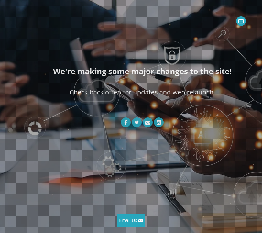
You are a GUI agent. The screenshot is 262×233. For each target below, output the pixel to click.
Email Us (131, 220)
